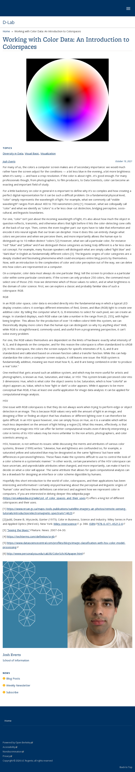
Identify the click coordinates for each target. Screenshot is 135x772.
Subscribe (12, 692)
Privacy (7, 756)
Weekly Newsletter (18, 685)
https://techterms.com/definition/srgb (32, 536)
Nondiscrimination (13, 751)
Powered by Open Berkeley (18, 742)
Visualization (48, 153)
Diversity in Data (13, 153)
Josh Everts (9, 161)
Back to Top (126, 767)
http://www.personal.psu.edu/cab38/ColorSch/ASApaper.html (46, 553)
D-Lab (8, 22)
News (6, 673)
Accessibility (10, 747)
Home (6, 31)
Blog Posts (13, 678)
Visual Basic (32, 153)
